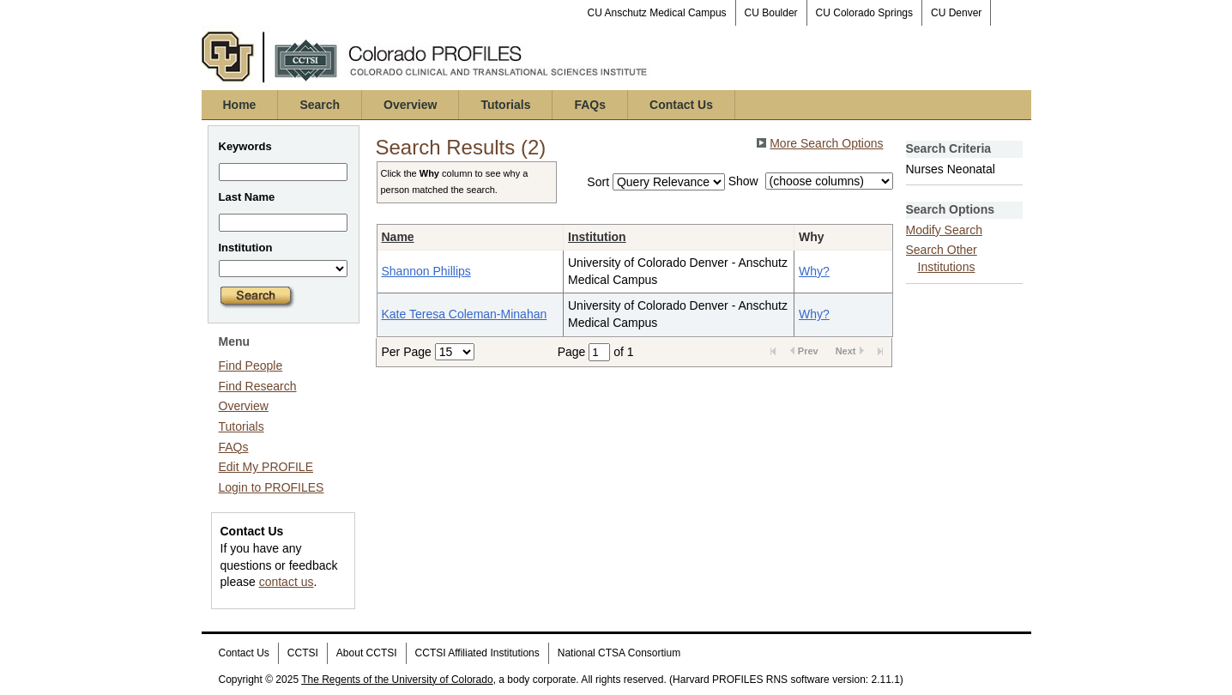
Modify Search (944, 230)
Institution (597, 237)
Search (319, 105)
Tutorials (505, 105)
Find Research (258, 386)
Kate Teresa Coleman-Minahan (464, 314)
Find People (251, 365)
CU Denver (956, 13)
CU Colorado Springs (864, 13)
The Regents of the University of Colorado (396, 680)
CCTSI (302, 653)
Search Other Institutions (941, 258)
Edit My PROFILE (266, 467)
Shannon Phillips (426, 271)
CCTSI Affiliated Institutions (477, 653)
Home (240, 105)
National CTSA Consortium (619, 653)
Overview (410, 105)
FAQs (590, 105)
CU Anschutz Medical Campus (657, 13)
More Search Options (826, 143)
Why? (814, 271)
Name (398, 237)
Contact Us (681, 105)
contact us (286, 582)
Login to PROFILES (271, 487)
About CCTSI (366, 653)
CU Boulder (771, 13)
